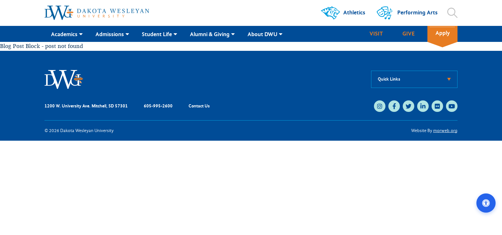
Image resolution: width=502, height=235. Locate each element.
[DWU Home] (64, 79)
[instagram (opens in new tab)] (379, 106)
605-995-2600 (158, 106)
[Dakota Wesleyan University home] (97, 13)
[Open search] (452, 13)
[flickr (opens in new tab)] (437, 106)
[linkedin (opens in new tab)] (423, 106)
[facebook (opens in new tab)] (394, 106)
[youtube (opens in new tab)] (451, 106)
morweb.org (445, 130)
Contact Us (199, 106)
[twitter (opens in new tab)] (408, 106)
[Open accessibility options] (486, 203)
